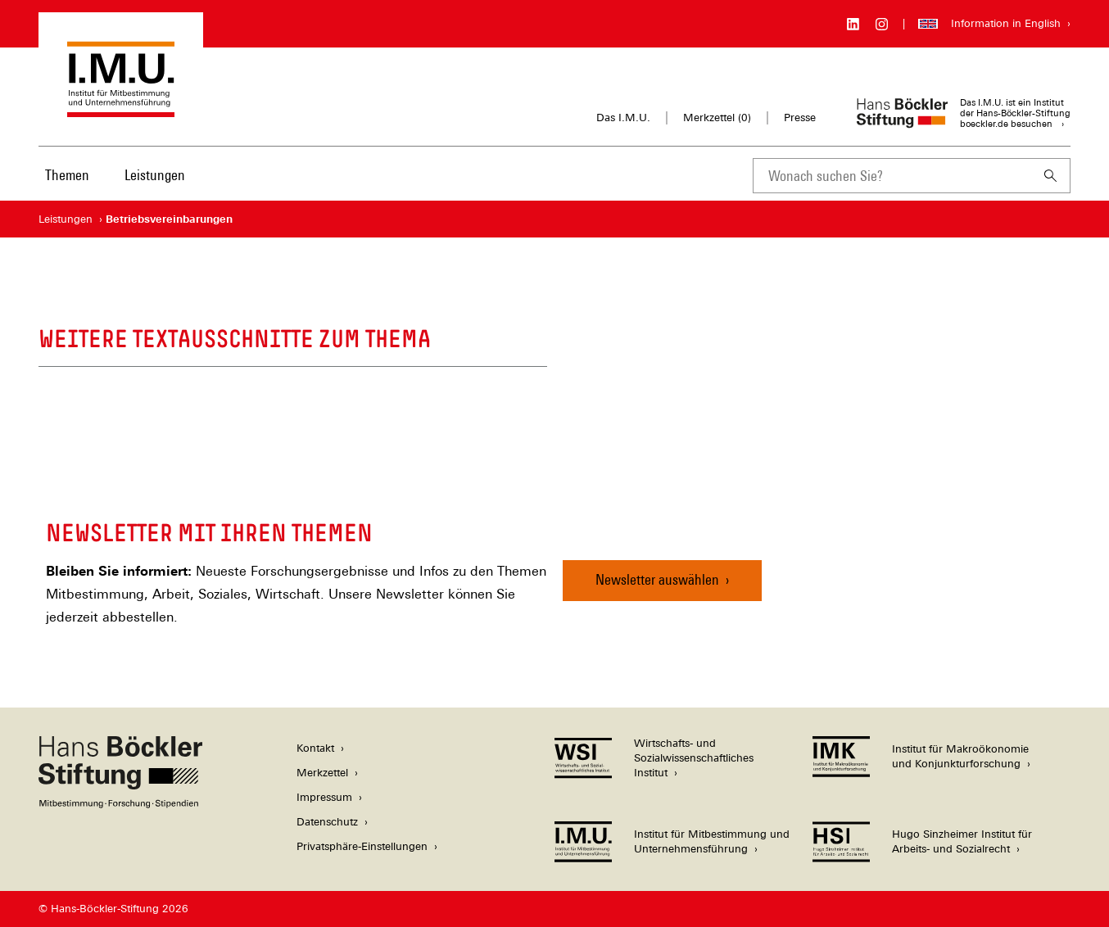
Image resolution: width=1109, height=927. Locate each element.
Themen (67, 174)
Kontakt (315, 748)
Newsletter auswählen (657, 579)
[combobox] (892, 175)
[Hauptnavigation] (116, 175)
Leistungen (154, 174)
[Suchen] (1051, 175)
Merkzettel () (717, 117)
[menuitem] (66, 186)
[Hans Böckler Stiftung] (120, 804)
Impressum (324, 797)
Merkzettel (322, 772)
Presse (800, 117)
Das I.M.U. (623, 117)
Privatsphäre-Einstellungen (362, 846)
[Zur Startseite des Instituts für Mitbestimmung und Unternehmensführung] (120, 109)
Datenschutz (327, 822)
